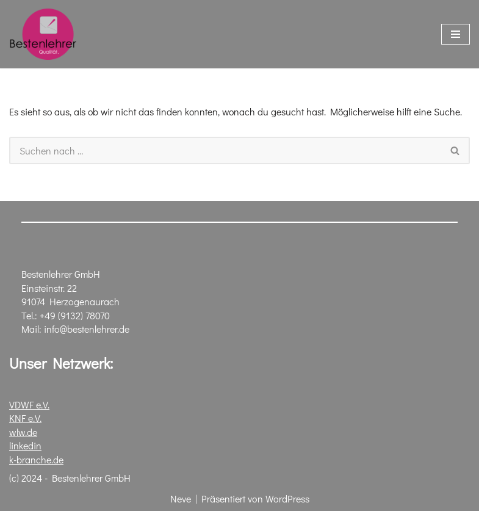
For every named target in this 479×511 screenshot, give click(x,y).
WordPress (287, 499)
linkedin (25, 445)
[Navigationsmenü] (455, 34)
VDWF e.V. (29, 404)
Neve (180, 499)
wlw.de (23, 432)
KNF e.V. (25, 418)
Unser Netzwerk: (61, 363)
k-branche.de (36, 459)
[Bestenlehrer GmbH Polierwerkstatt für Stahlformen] (42, 34)
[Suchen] (225, 150)
